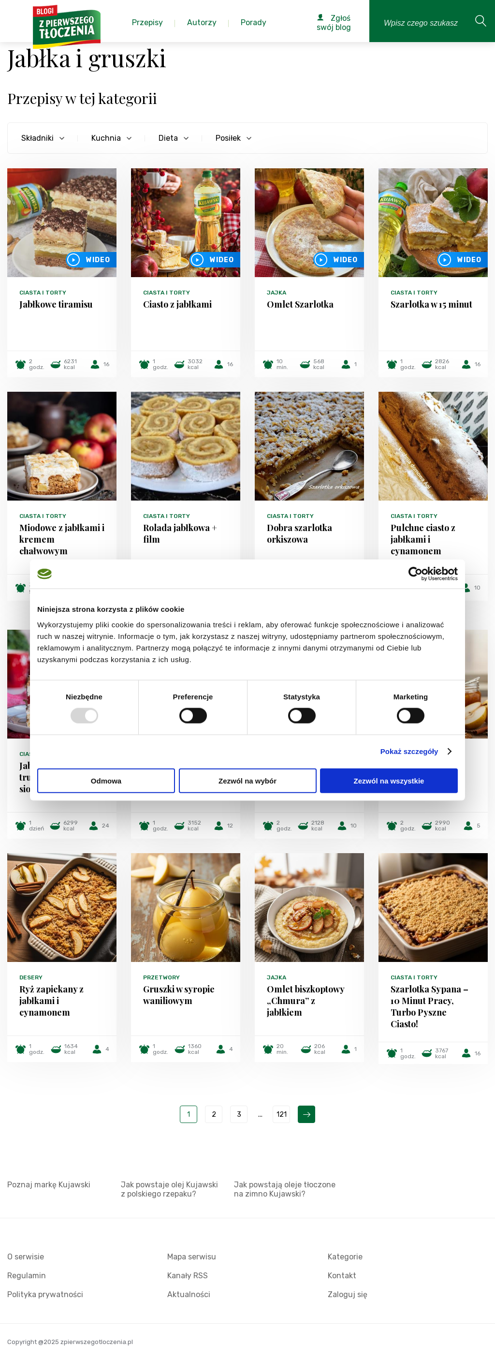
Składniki (37, 138)
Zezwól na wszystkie (389, 780)
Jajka (276, 292)
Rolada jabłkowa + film (180, 533)
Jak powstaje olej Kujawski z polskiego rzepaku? (169, 1189)
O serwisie (25, 1256)
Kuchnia (106, 138)
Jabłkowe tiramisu (56, 304)
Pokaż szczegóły (409, 751)
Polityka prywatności (45, 1294)
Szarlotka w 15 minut (431, 304)
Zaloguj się (347, 1294)
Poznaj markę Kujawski (48, 1184)
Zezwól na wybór (247, 780)
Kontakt (342, 1275)
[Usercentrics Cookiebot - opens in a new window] (415, 574)
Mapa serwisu (191, 1256)
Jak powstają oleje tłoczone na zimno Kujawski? (284, 1189)
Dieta (168, 138)
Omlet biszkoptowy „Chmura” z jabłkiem (305, 1000)
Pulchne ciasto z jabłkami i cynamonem (423, 539)
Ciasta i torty (42, 292)
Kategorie (345, 1256)
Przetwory (161, 977)
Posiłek (228, 138)
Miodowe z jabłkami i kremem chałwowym (61, 539)
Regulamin (26, 1275)
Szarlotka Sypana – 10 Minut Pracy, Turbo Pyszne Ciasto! (429, 1006)
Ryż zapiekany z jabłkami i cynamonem (51, 1000)
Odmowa (106, 780)
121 (282, 1114)
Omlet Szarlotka (300, 304)
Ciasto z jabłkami (177, 304)
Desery (31, 977)
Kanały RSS (187, 1275)
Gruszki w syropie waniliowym (179, 994)
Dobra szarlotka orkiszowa (299, 533)
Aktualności (188, 1294)
